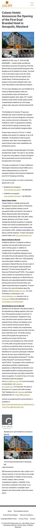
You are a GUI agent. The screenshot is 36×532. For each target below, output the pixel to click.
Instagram (26, 395)
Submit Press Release (10, 515)
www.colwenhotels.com (23, 235)
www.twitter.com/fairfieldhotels (12, 302)
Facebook (5, 299)
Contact (32, 519)
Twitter (17, 395)
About (10, 511)
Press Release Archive (21, 511)
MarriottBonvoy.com (18, 291)
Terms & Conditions (26, 515)
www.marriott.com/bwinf (12, 196)
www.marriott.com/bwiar (12, 190)
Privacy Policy (23, 519)
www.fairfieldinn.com (9, 296)
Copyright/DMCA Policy (9, 519)
